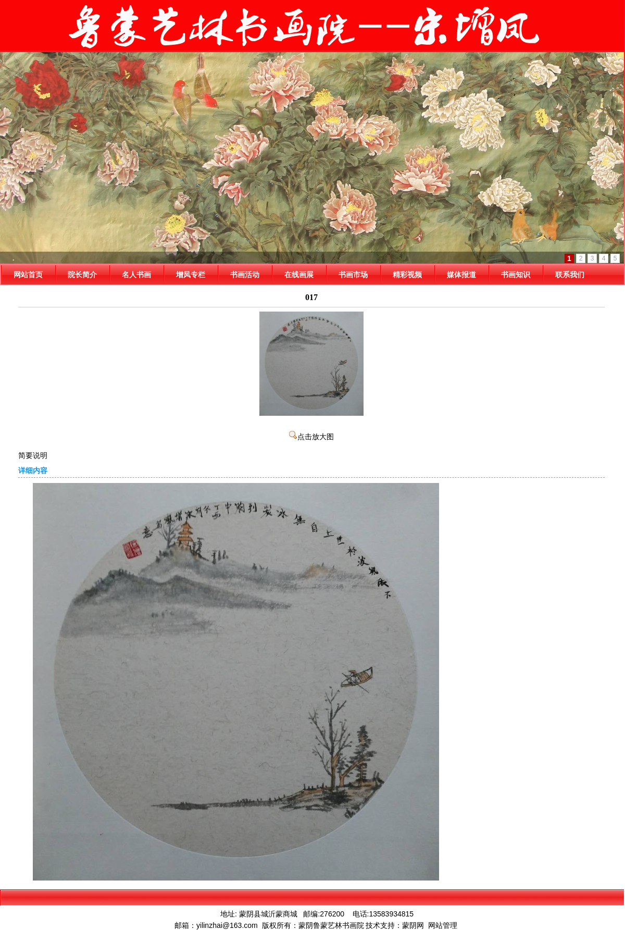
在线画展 (299, 274)
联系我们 (569, 274)
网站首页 (28, 274)
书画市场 (353, 274)
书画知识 (515, 274)
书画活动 (244, 274)
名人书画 (136, 274)
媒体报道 (461, 274)
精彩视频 (407, 274)
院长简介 (82, 274)
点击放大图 (311, 437)
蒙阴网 (413, 925)
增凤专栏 (190, 274)
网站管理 (442, 925)
